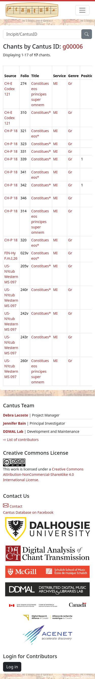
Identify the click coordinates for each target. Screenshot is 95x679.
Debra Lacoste (15, 415)
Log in (12, 667)
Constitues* (41, 112)
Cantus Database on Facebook (28, 512)
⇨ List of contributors (21, 439)
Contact (12, 506)
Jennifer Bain (15, 423)
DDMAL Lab (13, 431)
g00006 (73, 46)
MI (55, 83)
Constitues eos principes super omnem (40, 94)
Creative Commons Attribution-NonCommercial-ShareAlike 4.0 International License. (43, 474)
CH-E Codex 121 (9, 88)
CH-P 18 (10, 130)
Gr (70, 83)
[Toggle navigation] (82, 10)
